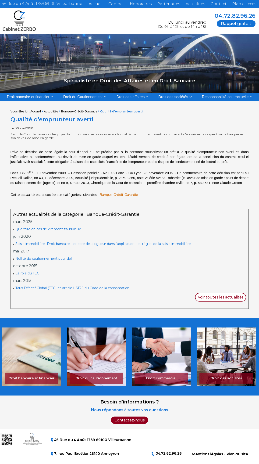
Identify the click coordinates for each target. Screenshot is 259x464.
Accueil (96, 4)
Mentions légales (207, 454)
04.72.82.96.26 (231, 15)
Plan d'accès (244, 4)
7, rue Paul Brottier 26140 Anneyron (86, 453)
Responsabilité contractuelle (225, 97)
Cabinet (116, 4)
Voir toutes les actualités (220, 297)
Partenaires (168, 4)
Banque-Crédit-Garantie (79, 111)
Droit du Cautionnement (83, 97)
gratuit (236, 23)
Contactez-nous (129, 420)
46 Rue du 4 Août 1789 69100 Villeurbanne (41, 3)
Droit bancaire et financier (28, 97)
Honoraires (141, 4)
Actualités (195, 4)
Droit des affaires (131, 97)
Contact (219, 4)
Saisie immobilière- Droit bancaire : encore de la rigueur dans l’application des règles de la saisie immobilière (103, 244)
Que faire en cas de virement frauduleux (48, 229)
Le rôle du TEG (27, 273)
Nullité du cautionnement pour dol (43, 258)
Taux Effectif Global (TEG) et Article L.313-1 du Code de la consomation (72, 288)
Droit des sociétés (173, 97)
